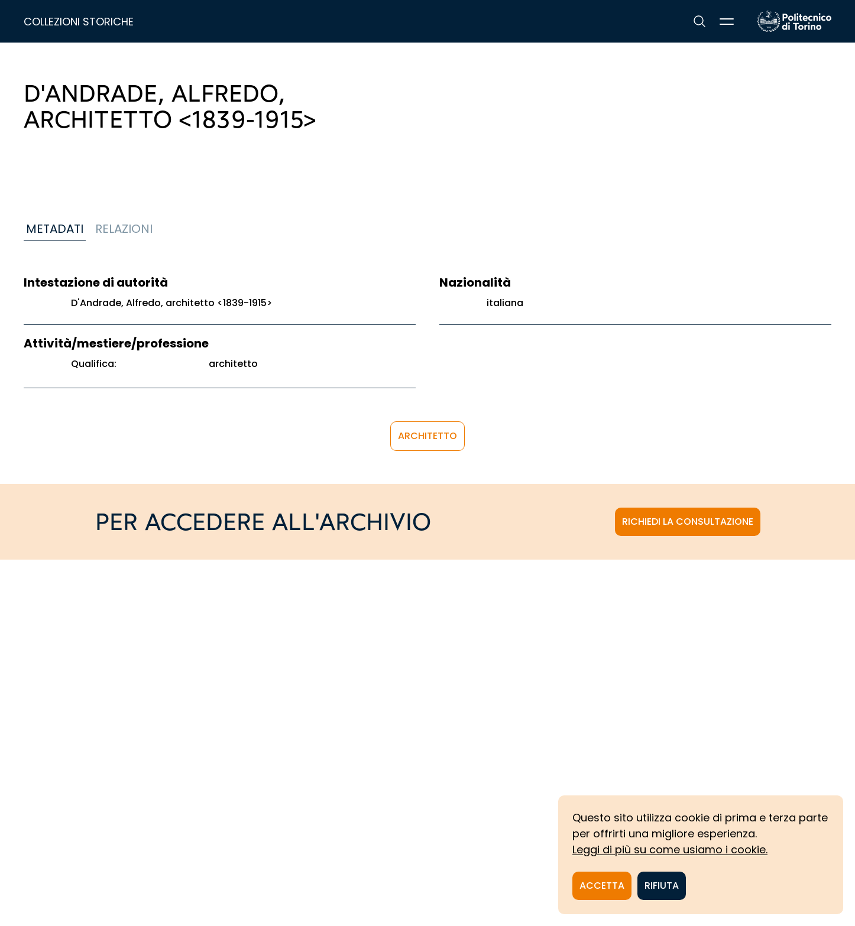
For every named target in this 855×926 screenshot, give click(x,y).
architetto (427, 436)
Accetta (601, 885)
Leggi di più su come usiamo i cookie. (669, 849)
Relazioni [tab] (124, 228)
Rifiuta (662, 885)
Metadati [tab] (54, 228)
